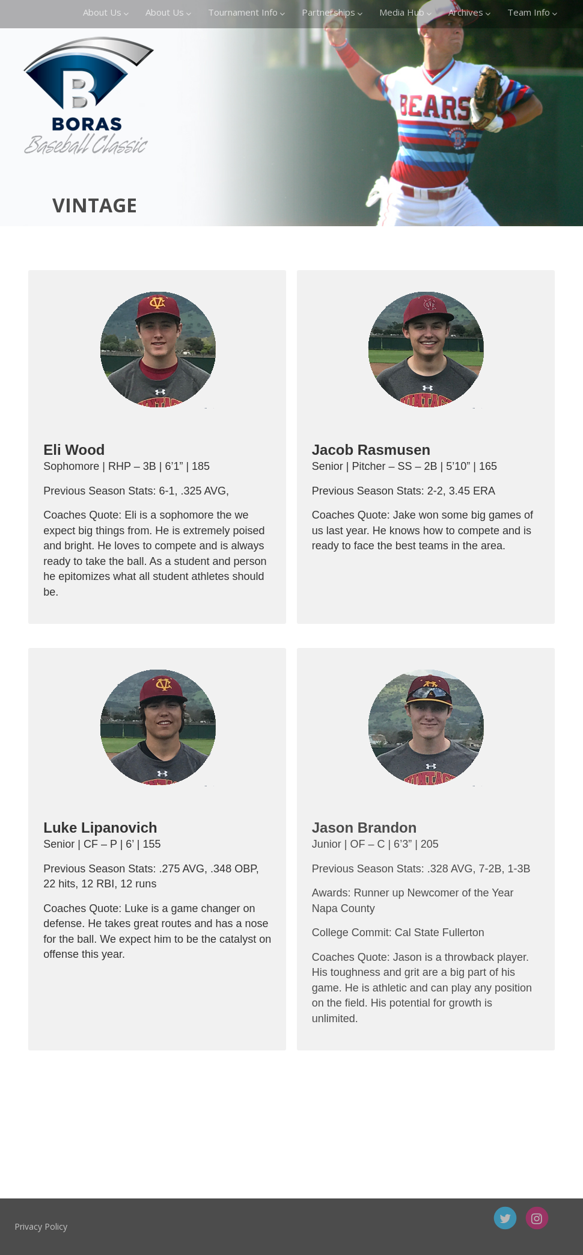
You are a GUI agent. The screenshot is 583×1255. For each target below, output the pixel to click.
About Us (106, 12)
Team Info (532, 12)
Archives (469, 12)
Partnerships (332, 12)
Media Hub (405, 12)
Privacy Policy (75, 1226)
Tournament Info (246, 12)
